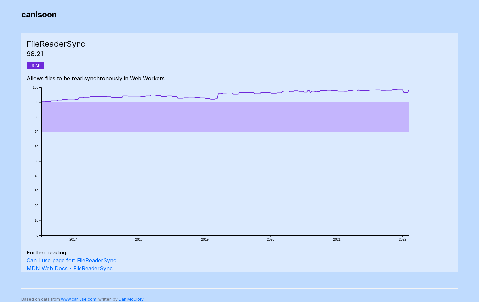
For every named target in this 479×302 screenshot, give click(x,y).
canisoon (39, 14)
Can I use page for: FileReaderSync (71, 260)
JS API (35, 65)
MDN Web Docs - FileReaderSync (70, 268)
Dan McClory (131, 299)
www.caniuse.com (78, 299)
